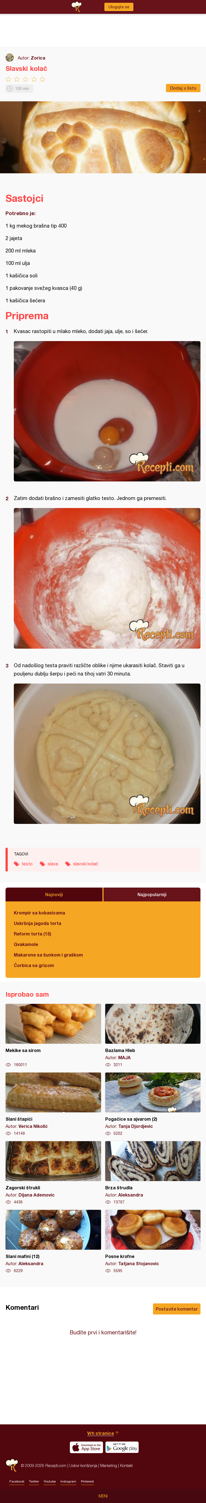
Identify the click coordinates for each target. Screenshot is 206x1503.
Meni (103, 1496)
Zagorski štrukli (53, 1173)
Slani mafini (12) (53, 1241)
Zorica (38, 57)
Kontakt (126, 1465)
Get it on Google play (122, 1447)
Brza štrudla (153, 1173)
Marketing (108, 1465)
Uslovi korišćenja (83, 1465)
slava (52, 863)
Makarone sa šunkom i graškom (48, 954)
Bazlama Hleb (153, 1036)
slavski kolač (85, 863)
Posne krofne (153, 1241)
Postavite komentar (177, 1308)
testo (27, 863)
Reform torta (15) (32, 933)
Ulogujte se (119, 7)
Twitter (34, 1481)
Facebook (16, 1481)
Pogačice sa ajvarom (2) (153, 1104)
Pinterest (87, 1481)
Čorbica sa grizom (34, 965)
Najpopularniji (152, 894)
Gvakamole (26, 944)
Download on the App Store (86, 1447)
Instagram (68, 1481)
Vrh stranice (100, 1433)
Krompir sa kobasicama (39, 912)
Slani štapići (53, 1104)
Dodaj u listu (183, 88)
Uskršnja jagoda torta (37, 923)
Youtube (50, 1481)
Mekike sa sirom (53, 1036)
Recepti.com (12, 1465)
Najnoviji (54, 894)
